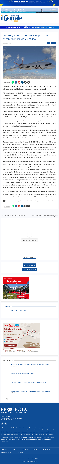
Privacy (23, 461)
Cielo (48, 42)
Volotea (5, 202)
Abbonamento (6, 452)
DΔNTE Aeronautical (33, 200)
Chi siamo (4, 449)
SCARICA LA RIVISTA (29, 257)
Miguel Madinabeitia (43, 200)
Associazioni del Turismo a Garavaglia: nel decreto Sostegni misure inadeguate (30, 364)
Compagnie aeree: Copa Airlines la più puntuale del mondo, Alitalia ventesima (30, 391)
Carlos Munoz (15, 200)
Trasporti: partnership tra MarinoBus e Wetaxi (22, 373)
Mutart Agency (33, 461)
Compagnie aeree (23, 200)
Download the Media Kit (29, 269)
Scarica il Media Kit (29, 265)
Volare (50, 200)
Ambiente (9, 200)
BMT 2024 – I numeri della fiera (19, 310)
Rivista (35, 449)
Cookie (27, 461)
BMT (14, 449)
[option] (29, 10)
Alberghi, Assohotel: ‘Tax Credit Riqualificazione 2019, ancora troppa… (28, 382)
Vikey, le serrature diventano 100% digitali (13, 215)
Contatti (25, 449)
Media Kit (20, 452)
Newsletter (47, 449)
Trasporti (53, 42)
